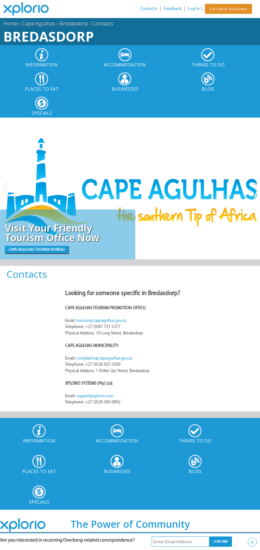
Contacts (148, 8)
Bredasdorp (73, 23)
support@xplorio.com (94, 395)
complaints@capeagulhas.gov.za (104, 358)
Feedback (172, 8)
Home (10, 23)
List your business (228, 9)
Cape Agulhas (38, 23)
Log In (194, 8)
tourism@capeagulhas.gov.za (101, 320)
